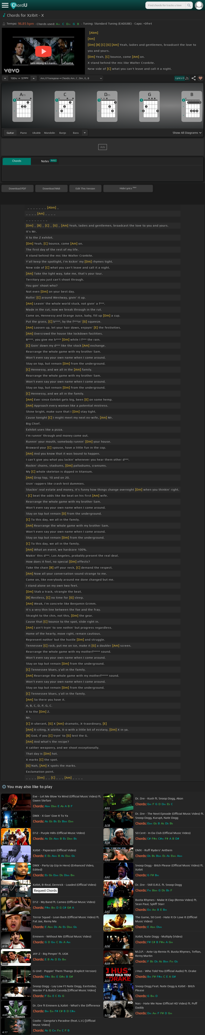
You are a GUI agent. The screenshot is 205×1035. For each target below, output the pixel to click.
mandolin (49, 132)
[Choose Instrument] (85, 133)
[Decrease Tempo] (5, 78)
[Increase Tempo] (33, 78)
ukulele (36, 132)
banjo (62, 132)
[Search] (188, 5)
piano (23, 132)
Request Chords (45, 890)
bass (76, 132)
